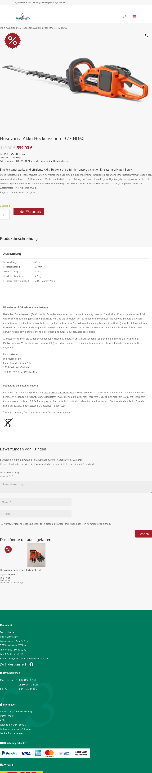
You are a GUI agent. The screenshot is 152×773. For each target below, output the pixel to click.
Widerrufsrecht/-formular (13, 724)
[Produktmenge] (5, 214)
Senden (144, 534)
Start (2, 27)
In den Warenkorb (29, 212)
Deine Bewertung (9, 472)
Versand (22, 154)
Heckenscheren (60, 161)
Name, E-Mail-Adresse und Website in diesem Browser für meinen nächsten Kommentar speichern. (57, 523)
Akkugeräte (13, 27)
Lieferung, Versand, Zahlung (15, 729)
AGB (2, 720)
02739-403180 (24, 2)
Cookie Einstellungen (11, 733)
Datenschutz (6, 715)
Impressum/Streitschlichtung (16, 711)
